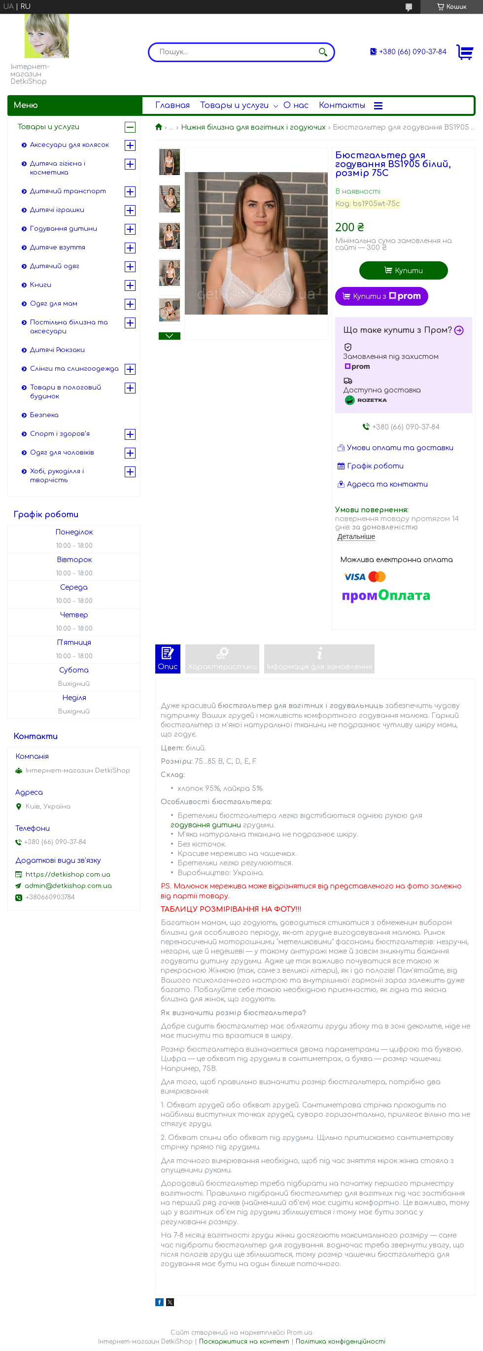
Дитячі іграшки (57, 210)
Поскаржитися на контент (244, 1341)
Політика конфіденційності (340, 1341)
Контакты (342, 105)
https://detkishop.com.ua (68, 874)
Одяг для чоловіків (62, 452)
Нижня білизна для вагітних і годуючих (253, 127)
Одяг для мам (53, 303)
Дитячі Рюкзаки (57, 350)
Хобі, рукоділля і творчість (57, 476)
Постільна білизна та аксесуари (69, 327)
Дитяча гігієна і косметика (57, 168)
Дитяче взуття (57, 247)
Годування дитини (63, 228)
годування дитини (206, 825)
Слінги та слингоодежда (74, 368)
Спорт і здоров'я (60, 433)
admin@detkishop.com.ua (68, 886)
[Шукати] (323, 52)
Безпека (44, 415)
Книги (40, 285)
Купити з (387, 296)
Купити (409, 271)
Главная (172, 105)
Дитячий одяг (54, 266)
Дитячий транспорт (68, 191)
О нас (296, 105)
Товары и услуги (234, 105)
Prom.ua (299, 1332)
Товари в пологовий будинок (65, 392)
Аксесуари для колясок (69, 145)
